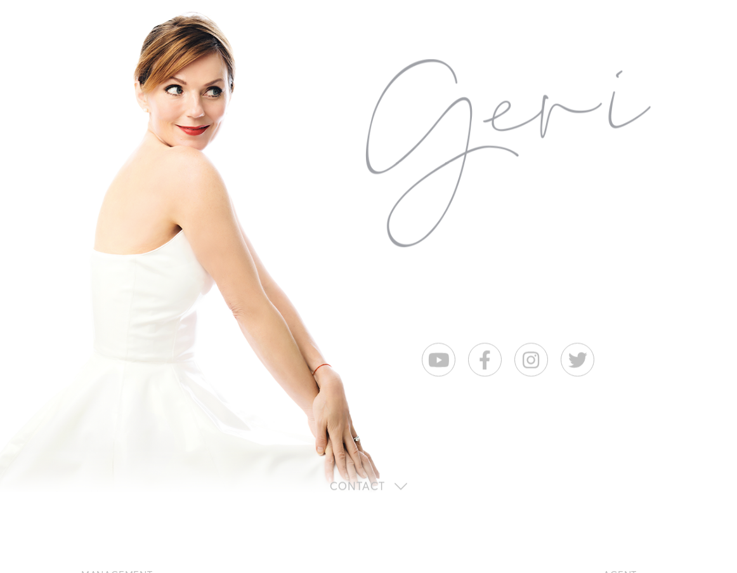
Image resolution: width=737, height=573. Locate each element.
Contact (357, 487)
